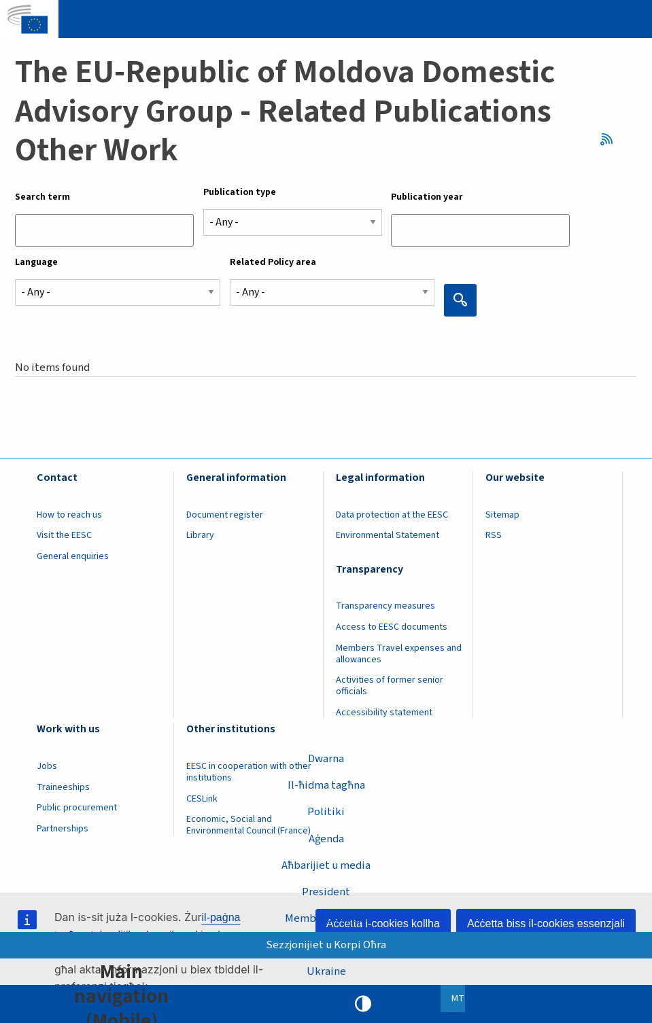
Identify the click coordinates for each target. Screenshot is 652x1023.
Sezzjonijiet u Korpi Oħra (326, 945)
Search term (42, 197)
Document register (224, 515)
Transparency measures (385, 606)
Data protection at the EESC (392, 515)
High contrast (363, 1004)
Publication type (239, 192)
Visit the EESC (64, 535)
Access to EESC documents (391, 627)
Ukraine (326, 971)
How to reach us (69, 515)
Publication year (427, 197)
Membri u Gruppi (326, 918)
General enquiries (73, 556)
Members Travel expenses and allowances (399, 653)
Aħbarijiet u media (326, 865)
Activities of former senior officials (389, 685)
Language (36, 262)
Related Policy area (273, 262)
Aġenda (326, 839)
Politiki (326, 812)
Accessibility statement (384, 712)
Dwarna (326, 759)
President (326, 892)
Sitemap (502, 515)
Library (200, 535)
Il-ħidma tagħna (326, 785)
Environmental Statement (387, 535)
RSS (611, 139)
